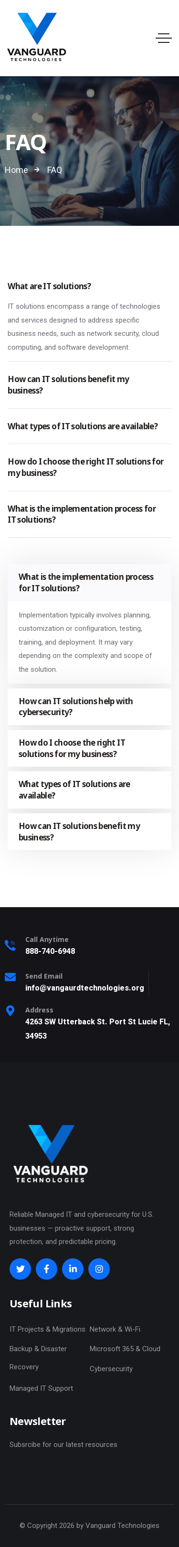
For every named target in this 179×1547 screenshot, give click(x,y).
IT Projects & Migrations (47, 1329)
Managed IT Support (41, 1388)
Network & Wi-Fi (115, 1329)
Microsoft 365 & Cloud (125, 1349)
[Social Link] (20, 1269)
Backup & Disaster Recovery (38, 1358)
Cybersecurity (111, 1369)
